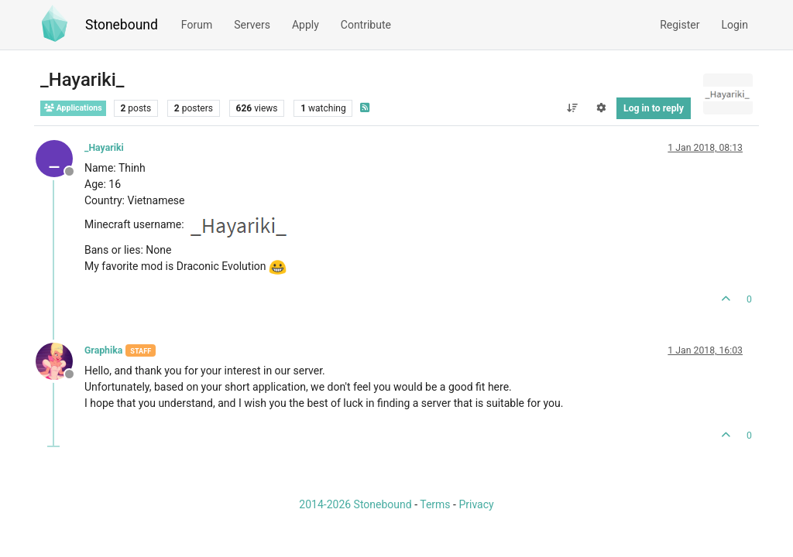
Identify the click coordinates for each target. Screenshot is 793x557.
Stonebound (121, 24)
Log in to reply (653, 108)
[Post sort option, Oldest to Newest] (572, 108)
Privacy (475, 504)
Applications (73, 108)
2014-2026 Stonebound (355, 504)
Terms (435, 504)
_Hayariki (104, 147)
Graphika (103, 350)
